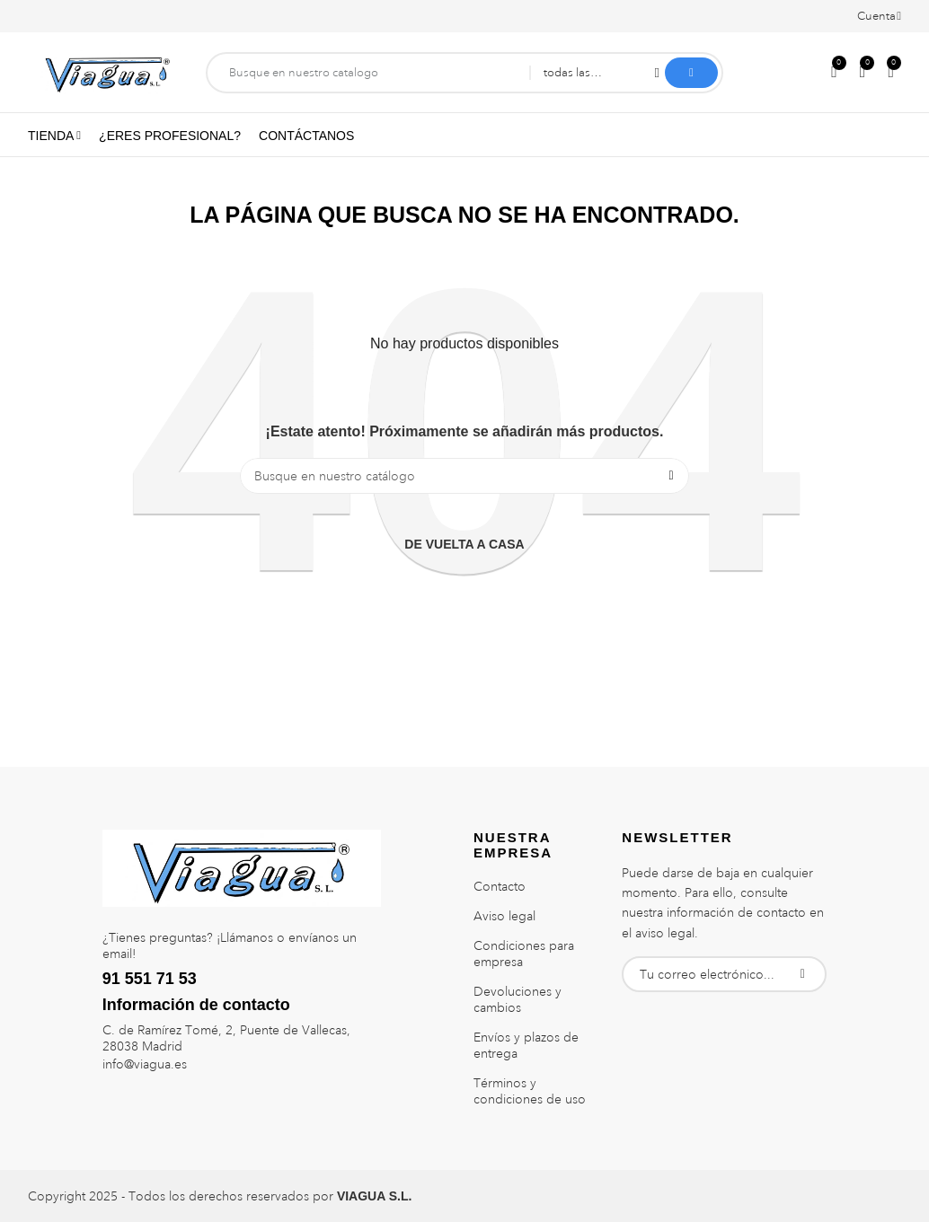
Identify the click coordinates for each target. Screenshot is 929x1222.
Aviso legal (504, 916)
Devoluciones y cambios (517, 999)
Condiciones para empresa (523, 953)
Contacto (499, 886)
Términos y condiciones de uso (529, 1091)
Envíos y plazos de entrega (526, 1045)
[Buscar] (464, 476)
